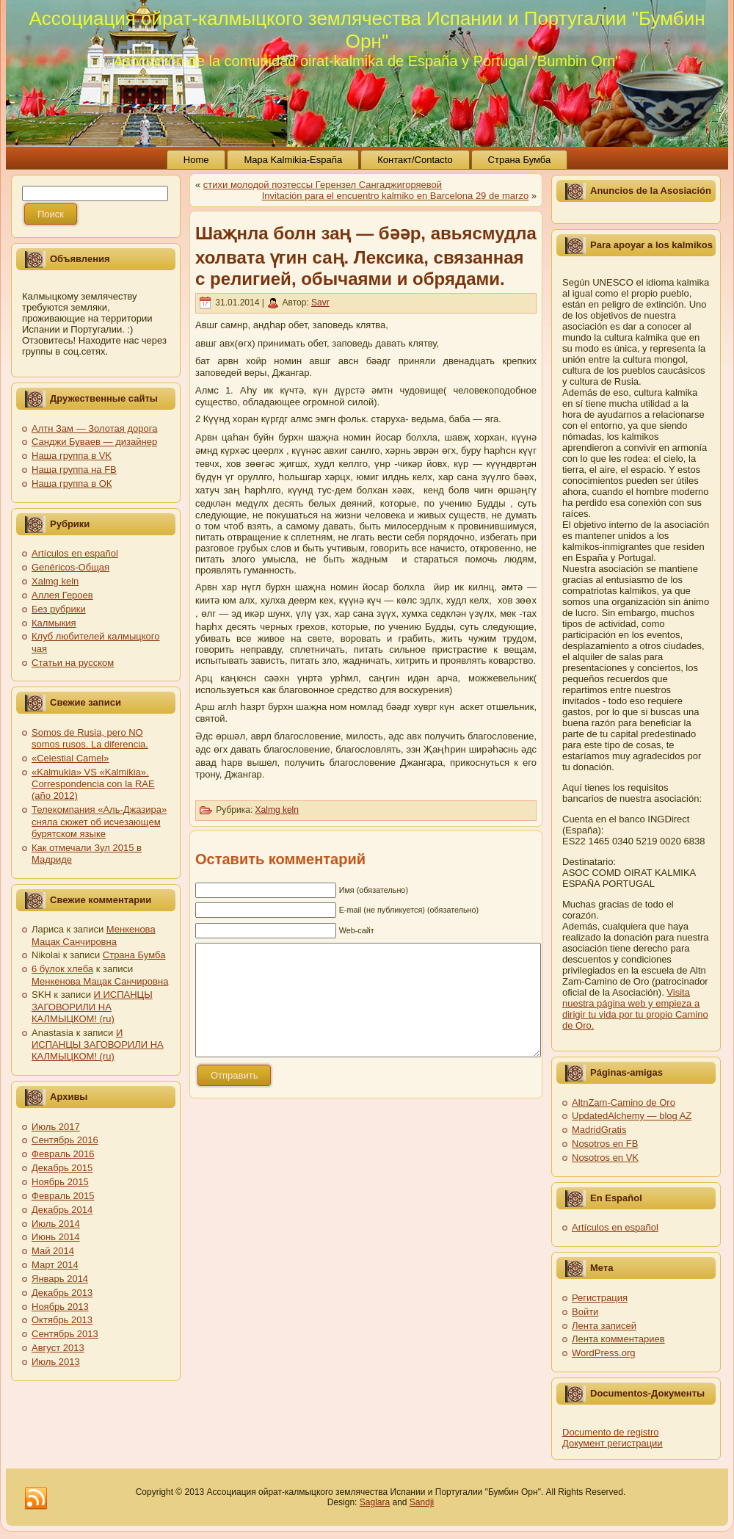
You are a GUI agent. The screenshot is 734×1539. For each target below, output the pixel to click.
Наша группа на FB (74, 469)
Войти (585, 1311)
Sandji (422, 1502)
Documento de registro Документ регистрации (612, 1438)
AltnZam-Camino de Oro (623, 1102)
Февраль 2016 (63, 1153)
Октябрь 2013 (62, 1319)
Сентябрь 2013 (65, 1333)
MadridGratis (599, 1129)
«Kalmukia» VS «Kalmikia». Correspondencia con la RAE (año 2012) (93, 784)
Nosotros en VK (605, 1157)
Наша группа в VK (72, 455)
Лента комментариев (618, 1338)
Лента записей (604, 1325)
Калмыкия (54, 623)
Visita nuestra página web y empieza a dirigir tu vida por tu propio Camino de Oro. (635, 1009)
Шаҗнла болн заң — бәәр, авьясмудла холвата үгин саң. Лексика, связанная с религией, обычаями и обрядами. (366, 256)
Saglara (375, 1502)
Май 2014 (53, 1250)
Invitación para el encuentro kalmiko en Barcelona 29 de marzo (395, 195)
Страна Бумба (134, 954)
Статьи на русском (73, 662)
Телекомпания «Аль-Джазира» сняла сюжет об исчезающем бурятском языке (99, 821)
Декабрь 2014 (62, 1209)
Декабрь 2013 (62, 1292)
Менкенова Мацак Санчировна (94, 935)
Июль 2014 (56, 1223)
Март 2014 (55, 1264)
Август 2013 (58, 1347)
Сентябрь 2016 (65, 1139)
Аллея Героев (62, 595)
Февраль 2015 (63, 1195)
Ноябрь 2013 (60, 1306)
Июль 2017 (56, 1126)
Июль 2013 (56, 1361)
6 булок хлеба (62, 968)
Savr (320, 302)
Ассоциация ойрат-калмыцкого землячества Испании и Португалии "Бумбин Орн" (367, 29)
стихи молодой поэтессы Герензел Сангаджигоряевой (322, 184)
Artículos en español (75, 553)
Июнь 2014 (56, 1236)
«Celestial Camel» (70, 758)
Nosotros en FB (605, 1143)
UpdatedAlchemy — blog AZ (631, 1115)
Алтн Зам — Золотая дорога (94, 428)
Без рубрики (59, 609)
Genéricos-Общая (70, 567)
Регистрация (600, 1297)
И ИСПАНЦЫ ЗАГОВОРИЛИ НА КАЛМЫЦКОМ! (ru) (92, 1006)
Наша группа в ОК (72, 483)
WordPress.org (603, 1352)
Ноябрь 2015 (60, 1181)
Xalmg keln (55, 581)
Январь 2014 (60, 1278)
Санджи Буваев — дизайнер (94, 441)
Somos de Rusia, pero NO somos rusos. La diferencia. (90, 738)
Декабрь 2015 (62, 1167)
